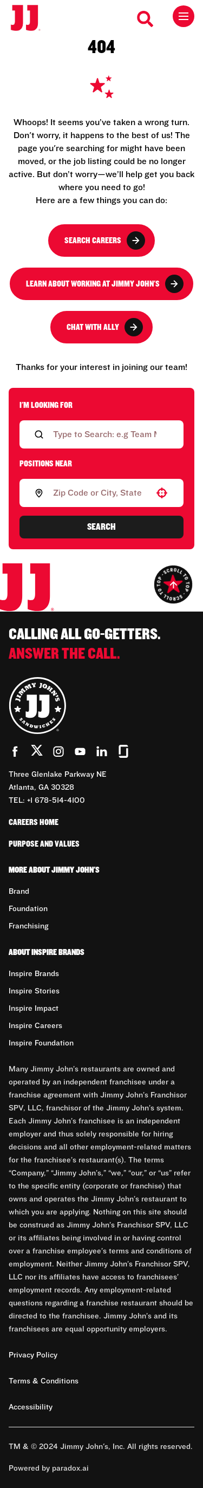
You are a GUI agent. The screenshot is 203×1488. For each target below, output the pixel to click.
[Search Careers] (146, 19)
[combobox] (99, 493)
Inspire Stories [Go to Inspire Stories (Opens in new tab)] (34, 991)
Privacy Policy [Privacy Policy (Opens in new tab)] (33, 1355)
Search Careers (104, 240)
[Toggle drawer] (183, 16)
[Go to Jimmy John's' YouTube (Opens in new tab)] (80, 751)
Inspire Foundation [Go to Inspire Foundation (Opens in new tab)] (41, 1043)
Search (101, 527)
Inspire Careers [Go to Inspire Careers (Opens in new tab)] (35, 1026)
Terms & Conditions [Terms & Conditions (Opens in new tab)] (43, 1381)
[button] (161, 493)
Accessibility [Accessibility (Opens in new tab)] (31, 1407)
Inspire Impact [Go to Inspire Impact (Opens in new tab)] (33, 1008)
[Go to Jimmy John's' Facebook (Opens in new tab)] (15, 751)
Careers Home (33, 822)
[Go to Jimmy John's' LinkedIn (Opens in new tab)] (101, 751)
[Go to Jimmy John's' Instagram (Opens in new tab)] (58, 751)
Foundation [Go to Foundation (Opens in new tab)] (28, 909)
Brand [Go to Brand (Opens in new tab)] (19, 891)
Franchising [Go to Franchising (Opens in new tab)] (28, 926)
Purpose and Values (44, 844)
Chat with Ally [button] (105, 327)
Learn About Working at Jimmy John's (105, 284)
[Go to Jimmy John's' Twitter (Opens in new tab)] (36, 752)
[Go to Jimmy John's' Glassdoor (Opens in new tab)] (123, 751)
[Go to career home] (31, 18)
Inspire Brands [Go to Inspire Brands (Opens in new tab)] (34, 974)
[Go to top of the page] (173, 584)
